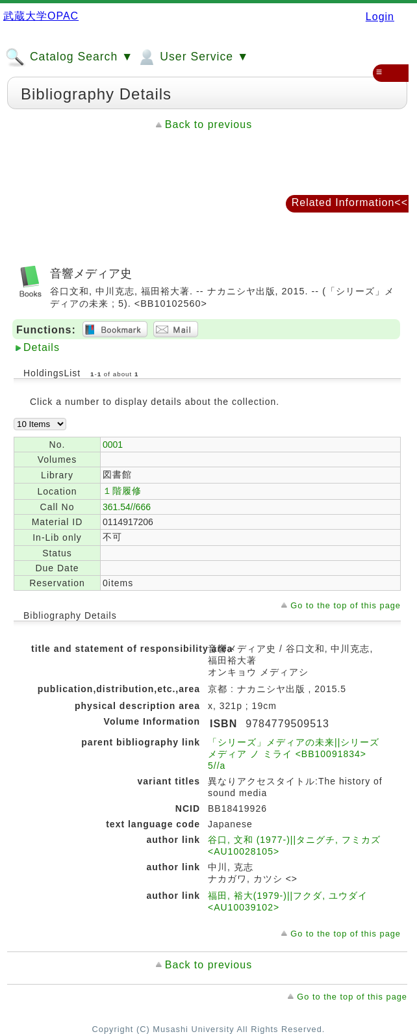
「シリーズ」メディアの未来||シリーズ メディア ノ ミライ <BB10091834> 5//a (293, 754)
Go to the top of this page (345, 605)
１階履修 (122, 490)
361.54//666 (127, 507)
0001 (113, 444)
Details (41, 347)
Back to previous (208, 124)
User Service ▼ (192, 57)
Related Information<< (350, 202)
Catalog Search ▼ (69, 57)
